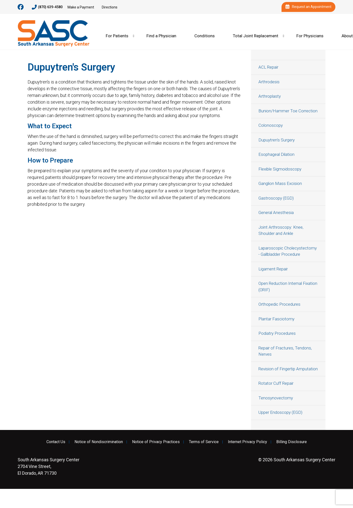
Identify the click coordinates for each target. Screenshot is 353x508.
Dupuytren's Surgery (276, 139)
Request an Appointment (308, 6)
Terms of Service (204, 442)
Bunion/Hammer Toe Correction (288, 110)
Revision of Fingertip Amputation (288, 368)
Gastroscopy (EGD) (276, 198)
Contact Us (55, 442)
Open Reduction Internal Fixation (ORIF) (287, 286)
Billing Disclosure (291, 442)
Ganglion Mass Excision (280, 183)
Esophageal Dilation (276, 154)
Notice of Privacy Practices (156, 442)
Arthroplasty (269, 96)
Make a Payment (81, 7)
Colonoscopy (270, 125)
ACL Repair (268, 67)
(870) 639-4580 (47, 7)
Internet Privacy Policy (247, 442)
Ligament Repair (273, 268)
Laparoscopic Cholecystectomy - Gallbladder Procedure (287, 251)
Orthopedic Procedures (279, 304)
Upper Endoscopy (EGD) (280, 412)
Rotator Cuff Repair (275, 383)
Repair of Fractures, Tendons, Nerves (285, 351)
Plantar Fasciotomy (276, 318)
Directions (109, 7)
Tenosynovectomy (275, 397)
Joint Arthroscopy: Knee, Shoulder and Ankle (280, 230)
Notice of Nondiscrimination (98, 442)
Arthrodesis (269, 81)
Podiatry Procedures (277, 333)
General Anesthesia (276, 212)
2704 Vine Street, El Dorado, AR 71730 (48, 466)
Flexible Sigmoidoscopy (279, 169)
